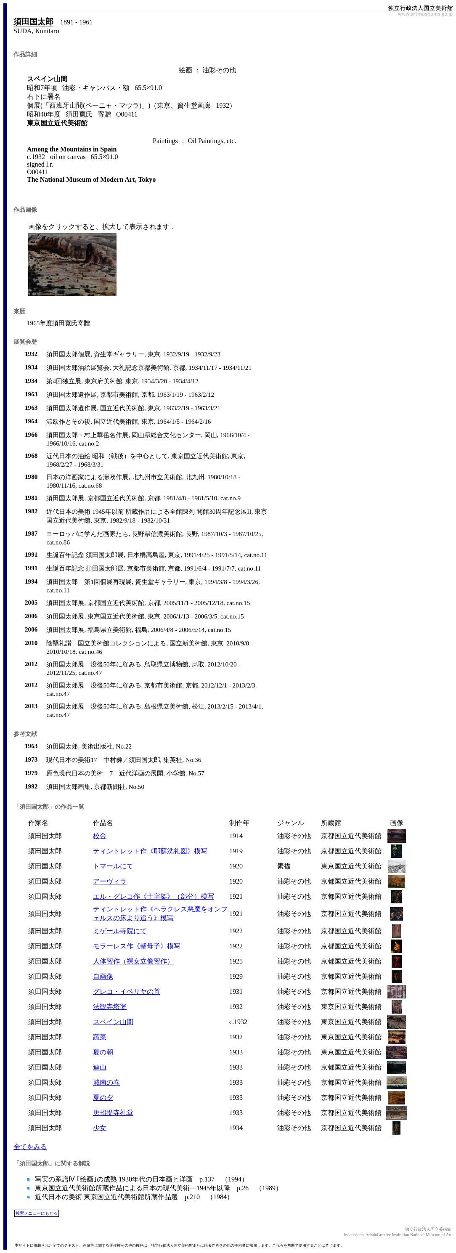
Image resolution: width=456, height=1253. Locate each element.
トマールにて (113, 866)
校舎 (99, 835)
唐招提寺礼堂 (113, 1112)
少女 (99, 1127)
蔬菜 (99, 1037)
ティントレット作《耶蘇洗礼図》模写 (150, 851)
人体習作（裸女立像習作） (133, 961)
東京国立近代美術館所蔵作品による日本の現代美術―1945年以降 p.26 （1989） (157, 1188)
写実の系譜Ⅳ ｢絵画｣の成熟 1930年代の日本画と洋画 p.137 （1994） (140, 1179)
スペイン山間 (113, 1021)
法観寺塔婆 (110, 1006)
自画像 (103, 976)
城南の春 (106, 1082)
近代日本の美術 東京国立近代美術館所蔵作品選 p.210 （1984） (133, 1196)
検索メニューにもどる (37, 1213)
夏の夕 (103, 1097)
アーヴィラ (110, 881)
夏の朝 (103, 1052)
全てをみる (30, 1146)
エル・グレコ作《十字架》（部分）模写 (153, 896)
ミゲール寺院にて (120, 930)
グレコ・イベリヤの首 (126, 991)
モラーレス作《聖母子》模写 (136, 946)
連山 (99, 1067)
